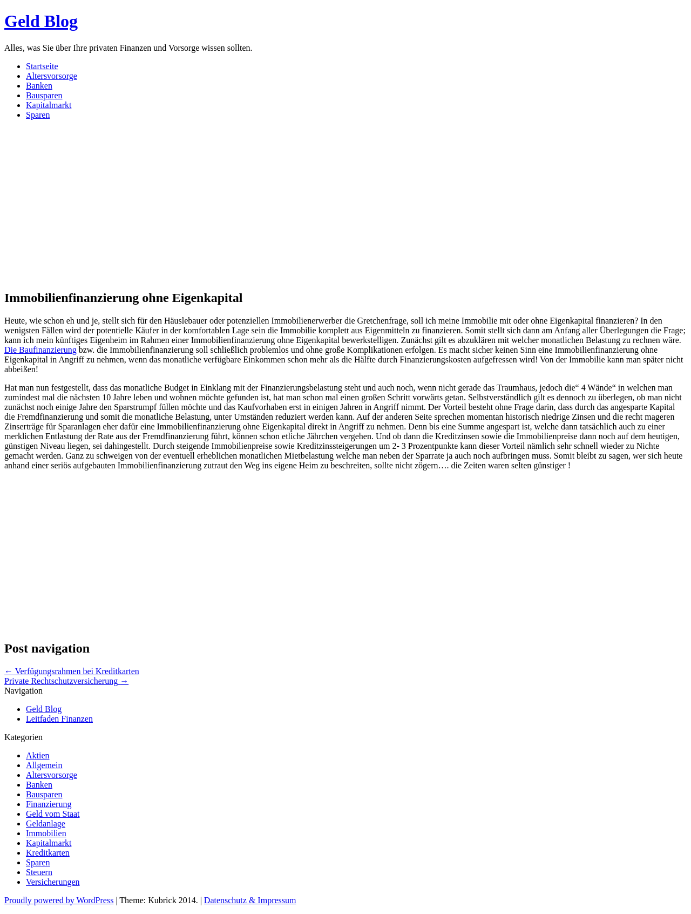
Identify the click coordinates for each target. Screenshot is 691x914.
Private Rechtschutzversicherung (66, 680)
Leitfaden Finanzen (59, 718)
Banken (39, 85)
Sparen (38, 114)
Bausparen (44, 95)
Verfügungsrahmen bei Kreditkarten (71, 671)
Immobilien (46, 833)
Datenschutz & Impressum (250, 900)
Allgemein (44, 765)
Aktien (38, 755)
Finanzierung (48, 804)
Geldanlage (45, 823)
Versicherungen (53, 881)
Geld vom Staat (53, 813)
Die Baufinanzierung (40, 349)
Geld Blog (41, 21)
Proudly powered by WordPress (58, 900)
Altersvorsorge (51, 75)
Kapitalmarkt (48, 105)
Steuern (39, 872)
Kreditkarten (48, 852)
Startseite (42, 66)
